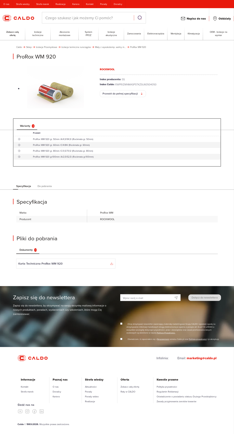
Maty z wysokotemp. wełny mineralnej (110, 47)
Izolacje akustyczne (111, 33)
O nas (6, 4)
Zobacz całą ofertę (12, 33)
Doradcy (118, 4)
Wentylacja (176, 33)
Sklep (29, 47)
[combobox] (88, 18)
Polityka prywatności (167, 386)
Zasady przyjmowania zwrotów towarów (176, 401)
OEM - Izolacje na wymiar (218, 33)
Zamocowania (134, 33)
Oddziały (225, 18)
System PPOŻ (88, 33)
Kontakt (89, 4)
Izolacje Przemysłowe (46, 47)
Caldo (19, 47)
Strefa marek (42, 4)
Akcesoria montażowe (64, 33)
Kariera (75, 4)
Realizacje (61, 4)
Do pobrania (45, 186)
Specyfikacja (23, 186)
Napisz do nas (196, 18)
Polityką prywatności (198, 339)
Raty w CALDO (128, 391)
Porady (103, 4)
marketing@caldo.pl (201, 358)
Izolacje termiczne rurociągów (76, 47)
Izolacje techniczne (37, 33)
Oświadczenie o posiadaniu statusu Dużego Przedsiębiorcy (186, 396)
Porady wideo (92, 396)
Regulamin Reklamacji (167, 391)
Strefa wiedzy (23, 4)
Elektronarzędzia (155, 33)
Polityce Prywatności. (166, 332)
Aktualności (91, 386)
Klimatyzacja (194, 33)
